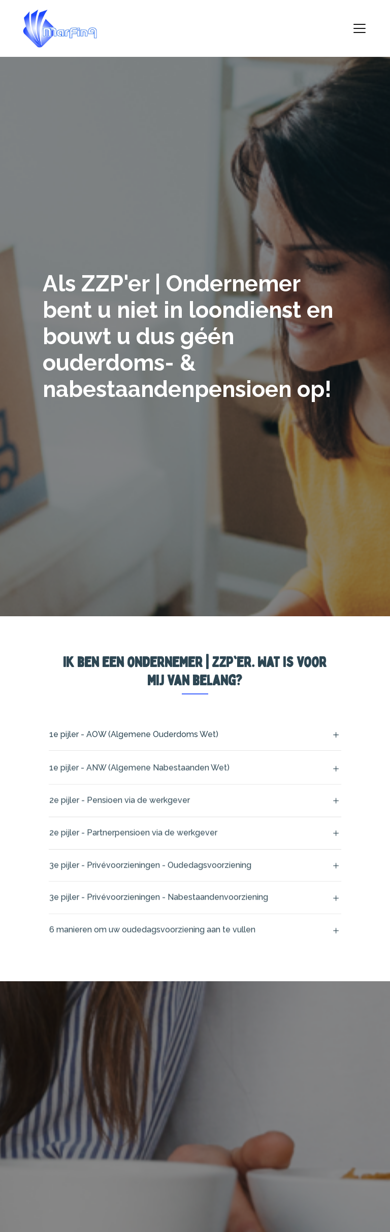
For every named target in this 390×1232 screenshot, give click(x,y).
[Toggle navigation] (359, 28)
